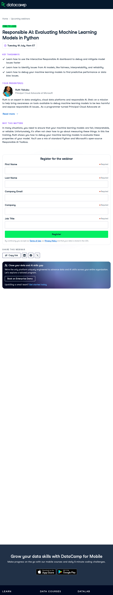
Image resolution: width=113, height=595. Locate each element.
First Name (56, 164)
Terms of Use (35, 241)
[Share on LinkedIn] (24, 255)
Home (5, 19)
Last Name (56, 177)
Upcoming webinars (20, 19)
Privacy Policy (51, 241)
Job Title (56, 218)
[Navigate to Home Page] (14, 4)
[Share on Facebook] (31, 255)
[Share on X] (37, 255)
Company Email (56, 191)
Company (56, 205)
